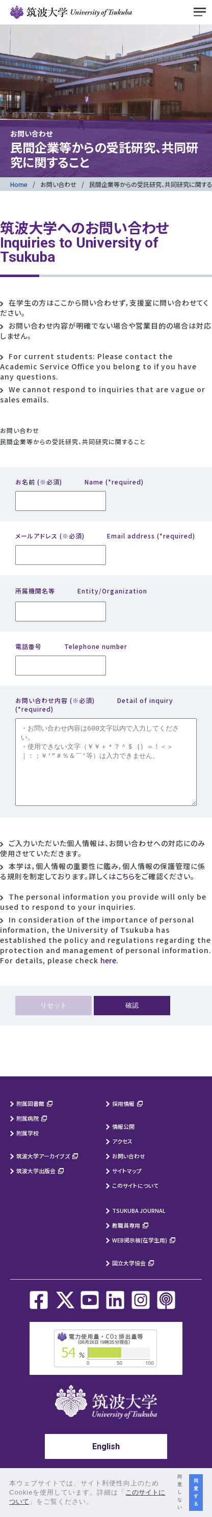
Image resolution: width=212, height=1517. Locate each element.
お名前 (79, 481)
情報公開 (123, 1141)
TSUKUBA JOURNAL (139, 1226)
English (106, 1462)
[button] (97, 1502)
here (108, 975)
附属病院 (27, 1133)
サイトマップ (127, 1186)
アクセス (122, 1156)
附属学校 (27, 1148)
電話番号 (71, 646)
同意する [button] (196, 1492)
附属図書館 (30, 1119)
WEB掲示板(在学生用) (139, 1255)
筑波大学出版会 (36, 1186)
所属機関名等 (81, 590)
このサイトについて (135, 1201)
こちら (125, 891)
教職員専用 (126, 1240)
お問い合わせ (58, 184)
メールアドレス (105, 535)
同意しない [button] (179, 1492)
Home (19, 184)
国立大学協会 (129, 1278)
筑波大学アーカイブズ (43, 1171)
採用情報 (123, 1119)
